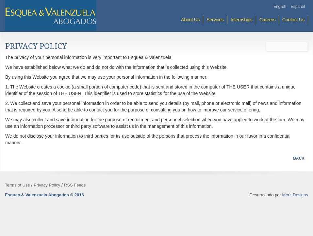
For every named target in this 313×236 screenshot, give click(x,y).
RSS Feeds (75, 185)
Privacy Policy (47, 185)
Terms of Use (17, 185)
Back (299, 158)
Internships (242, 19)
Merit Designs (295, 194)
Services (215, 19)
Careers (267, 19)
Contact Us (293, 19)
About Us (190, 19)
